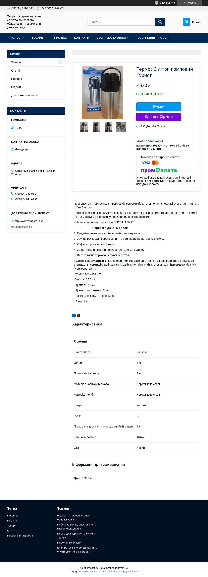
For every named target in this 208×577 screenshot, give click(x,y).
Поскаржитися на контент (91, 571)
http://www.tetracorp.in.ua (29, 220)
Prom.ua (123, 568)
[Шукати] (160, 22)
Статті (15, 70)
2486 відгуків (167, 2)
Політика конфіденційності (123, 571)
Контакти (81, 37)
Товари (37, 37)
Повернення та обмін (152, 37)
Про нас (60, 37)
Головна (17, 37)
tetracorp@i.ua (23, 226)
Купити (158, 106)
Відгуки (16, 87)
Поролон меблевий (69, 542)
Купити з (158, 117)
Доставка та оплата (112, 37)
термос (98, 203)
